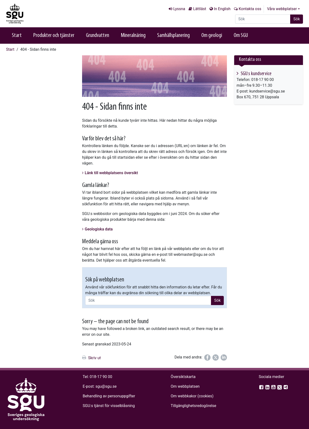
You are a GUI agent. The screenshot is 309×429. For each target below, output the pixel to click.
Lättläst (199, 9)
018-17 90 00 (101, 376)
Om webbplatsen (185, 386)
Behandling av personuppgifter (109, 396)
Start (17, 35)
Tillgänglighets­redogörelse (193, 405)
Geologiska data (99, 229)
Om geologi (211, 35)
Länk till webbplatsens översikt (111, 173)
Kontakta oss (250, 9)
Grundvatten (97, 35)
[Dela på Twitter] (215, 357)
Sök (296, 19)
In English (222, 9)
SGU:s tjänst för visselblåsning (109, 405)
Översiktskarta (183, 376)
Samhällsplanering (173, 35)
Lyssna (179, 9)
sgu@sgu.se (105, 386)
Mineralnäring (133, 35)
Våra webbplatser (282, 9)
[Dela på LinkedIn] (224, 357)
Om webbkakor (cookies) (192, 396)
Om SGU (241, 35)
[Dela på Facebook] (207, 357)
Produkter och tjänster (53, 35)
